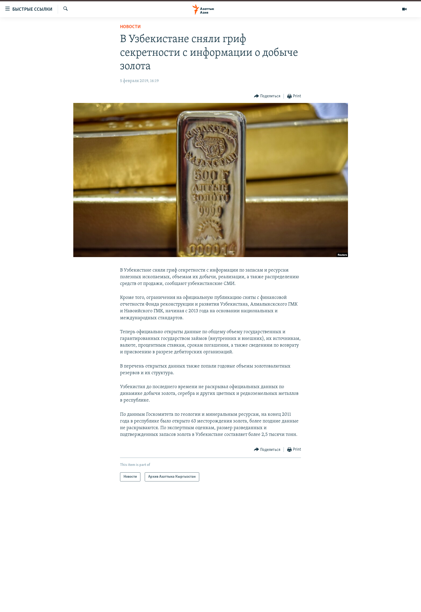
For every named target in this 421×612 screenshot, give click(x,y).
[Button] (267, 96)
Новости (130, 26)
